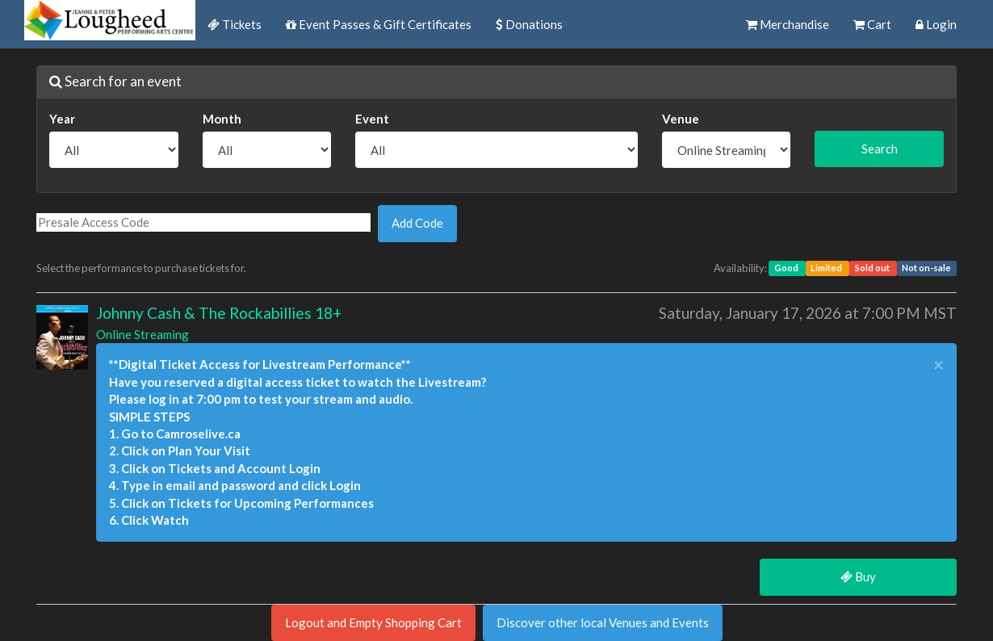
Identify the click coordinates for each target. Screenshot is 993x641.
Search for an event (115, 81)
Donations (529, 24)
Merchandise (787, 24)
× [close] (938, 365)
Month (222, 118)
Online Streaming (142, 334)
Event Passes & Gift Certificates (378, 24)
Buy (858, 576)
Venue (680, 118)
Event (372, 118)
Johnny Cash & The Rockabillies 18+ (218, 313)
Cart (872, 24)
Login (936, 24)
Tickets (234, 24)
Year (62, 118)
